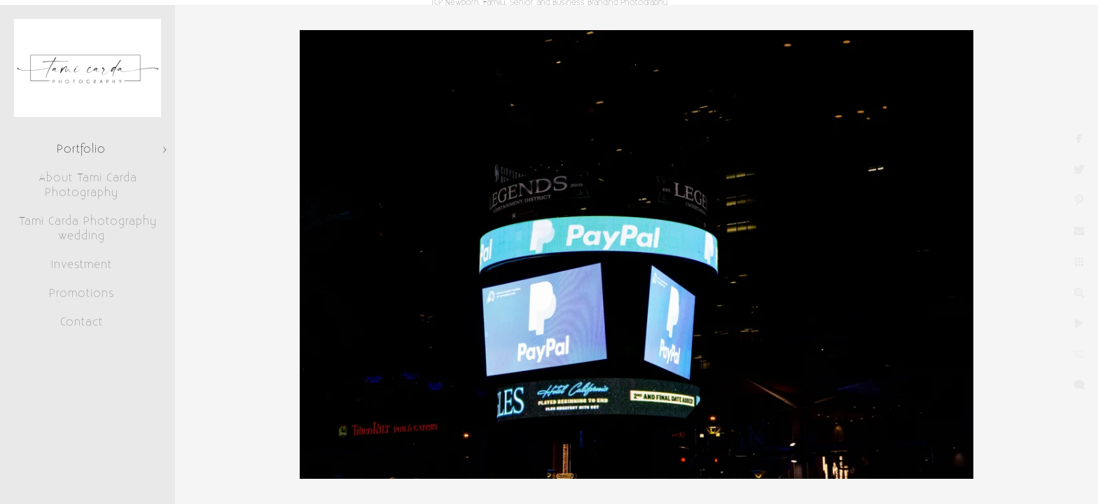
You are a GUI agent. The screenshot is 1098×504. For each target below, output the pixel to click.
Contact (81, 322)
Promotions (81, 293)
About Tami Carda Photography (88, 185)
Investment (81, 265)
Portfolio (81, 149)
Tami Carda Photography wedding (88, 228)
